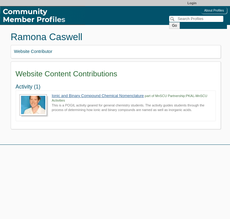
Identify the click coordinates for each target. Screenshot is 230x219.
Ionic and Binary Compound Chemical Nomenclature (98, 95)
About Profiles (214, 10)
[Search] (196, 19)
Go (174, 25)
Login (192, 3)
